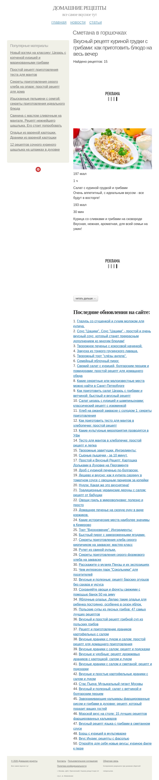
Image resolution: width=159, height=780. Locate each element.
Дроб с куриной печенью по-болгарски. (109, 470)
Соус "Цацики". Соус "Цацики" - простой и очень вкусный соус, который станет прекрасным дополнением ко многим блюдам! (112, 336)
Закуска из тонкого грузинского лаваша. (107, 351)
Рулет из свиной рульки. (97, 549)
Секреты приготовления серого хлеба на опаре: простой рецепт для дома (35, 86)
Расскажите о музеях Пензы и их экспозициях (114, 564)
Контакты (61, 761)
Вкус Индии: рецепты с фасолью (104, 738)
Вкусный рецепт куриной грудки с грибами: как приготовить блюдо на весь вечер (112, 47)
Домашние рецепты (79, 8)
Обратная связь (110, 761)
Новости (78, 22)
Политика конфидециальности (72, 766)
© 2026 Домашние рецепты (24, 761)
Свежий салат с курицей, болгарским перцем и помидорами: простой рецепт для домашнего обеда (111, 371)
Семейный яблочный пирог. (98, 361)
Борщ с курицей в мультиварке (102, 733)
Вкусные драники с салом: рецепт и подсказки (114, 649)
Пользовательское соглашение (83, 761)
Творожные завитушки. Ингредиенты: (107, 450)
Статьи (95, 22)
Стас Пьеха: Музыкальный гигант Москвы (111, 684)
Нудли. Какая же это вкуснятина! (104, 485)
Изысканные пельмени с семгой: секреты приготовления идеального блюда (37, 103)
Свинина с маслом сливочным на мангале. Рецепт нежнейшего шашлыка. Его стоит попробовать (36, 120)
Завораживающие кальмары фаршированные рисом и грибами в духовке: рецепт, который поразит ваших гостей (111, 703)
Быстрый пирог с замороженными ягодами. (112, 535)
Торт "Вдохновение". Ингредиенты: (105, 530)
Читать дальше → (86, 298)
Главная (58, 22)
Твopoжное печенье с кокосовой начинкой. (109, 346)
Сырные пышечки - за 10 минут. (103, 455)
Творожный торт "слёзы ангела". (102, 356)
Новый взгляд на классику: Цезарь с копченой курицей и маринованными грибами (38, 57)
